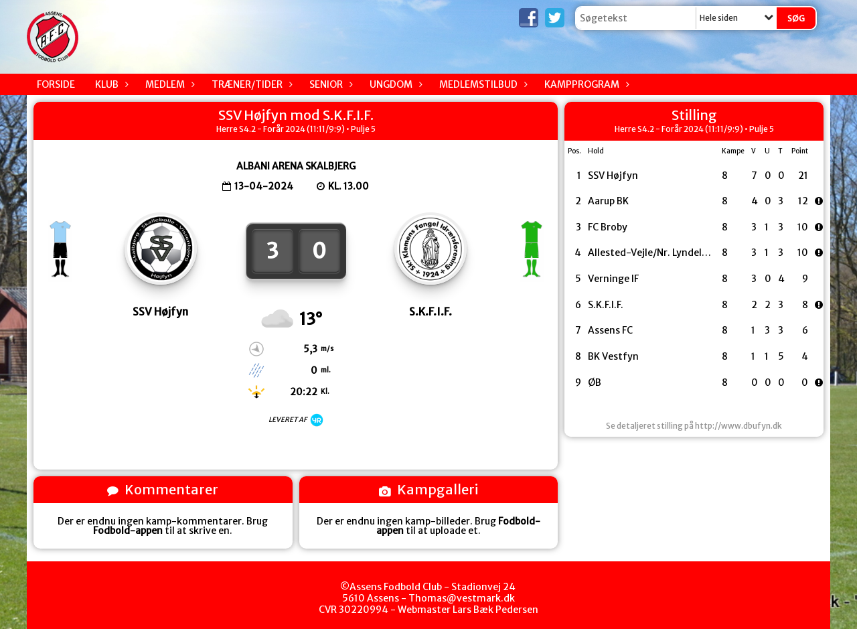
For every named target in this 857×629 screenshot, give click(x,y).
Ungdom (394, 84)
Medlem (168, 84)
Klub (110, 84)
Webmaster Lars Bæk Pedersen (468, 610)
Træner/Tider (250, 84)
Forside (56, 84)
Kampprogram (585, 84)
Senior (329, 84)
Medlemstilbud (481, 84)
